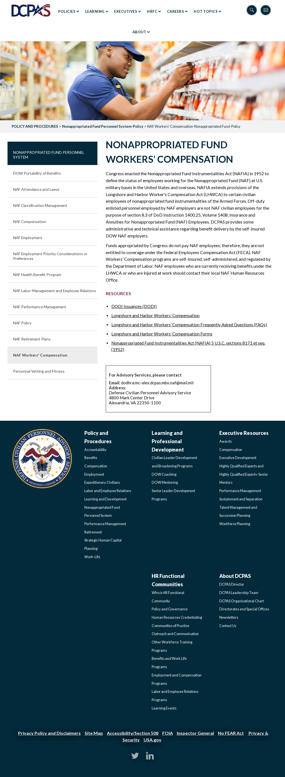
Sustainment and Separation (240, 499)
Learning (95, 11)
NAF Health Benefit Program (37, 274)
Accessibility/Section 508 (132, 733)
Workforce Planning (234, 524)
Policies (66, 11)
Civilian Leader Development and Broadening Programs (174, 461)
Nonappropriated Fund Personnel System (48, 154)
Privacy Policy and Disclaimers (49, 733)
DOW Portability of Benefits (37, 173)
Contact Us (227, 625)
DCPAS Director (231, 584)
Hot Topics (206, 11)
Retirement (93, 532)
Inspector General (195, 733)
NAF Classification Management (40, 205)
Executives (125, 11)
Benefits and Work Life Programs (169, 662)
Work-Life (92, 557)
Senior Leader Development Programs (173, 494)
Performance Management (105, 524)
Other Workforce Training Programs (172, 646)
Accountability (95, 449)
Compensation (95, 466)
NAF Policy (22, 322)
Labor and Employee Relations (107, 490)
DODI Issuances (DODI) (134, 306)
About (139, 32)
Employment (94, 474)
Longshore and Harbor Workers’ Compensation (155, 315)
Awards (225, 441)
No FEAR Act (231, 733)
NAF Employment (27, 237)
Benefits (90, 457)
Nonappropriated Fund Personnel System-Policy (102, 126)
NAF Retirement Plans (32, 339)
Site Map (94, 733)
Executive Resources (244, 433)
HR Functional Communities (168, 580)
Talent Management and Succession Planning (238, 511)
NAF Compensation (29, 221)
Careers (175, 11)
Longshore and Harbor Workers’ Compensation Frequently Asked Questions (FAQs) (189, 324)
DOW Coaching (164, 474)
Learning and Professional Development (168, 441)
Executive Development (237, 457)
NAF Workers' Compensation (40, 355)
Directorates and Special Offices (244, 609)
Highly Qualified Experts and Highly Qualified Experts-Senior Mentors (243, 474)
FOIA (167, 733)
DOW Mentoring (165, 482)
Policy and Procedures (98, 437)
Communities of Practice (170, 625)
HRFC (152, 11)
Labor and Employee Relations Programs (175, 695)
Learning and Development (105, 499)
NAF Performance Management (39, 306)
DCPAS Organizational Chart (241, 601)
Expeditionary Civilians (102, 482)
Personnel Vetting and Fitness (39, 371)
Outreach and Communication (175, 633)
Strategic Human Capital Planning (103, 544)
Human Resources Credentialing (177, 617)
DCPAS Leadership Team (238, 592)
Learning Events (164, 708)
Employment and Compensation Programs (177, 679)
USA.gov (152, 739)
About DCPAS (235, 576)
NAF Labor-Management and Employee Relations (54, 290)
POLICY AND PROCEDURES (35, 126)
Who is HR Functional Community (168, 596)
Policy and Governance (170, 609)
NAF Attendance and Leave (36, 189)
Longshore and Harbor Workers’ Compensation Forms (161, 333)
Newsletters (228, 617)
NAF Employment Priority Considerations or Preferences (50, 256)
